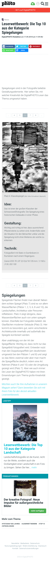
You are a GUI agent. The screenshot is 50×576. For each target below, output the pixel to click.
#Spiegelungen (8, 526)
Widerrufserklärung (30, 546)
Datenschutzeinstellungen (29, 548)
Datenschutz (35, 543)
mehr (34, 467)
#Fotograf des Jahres (11, 524)
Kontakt (15, 548)
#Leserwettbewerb (29, 524)
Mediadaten (24, 543)
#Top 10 (42, 524)
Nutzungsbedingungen (13, 546)
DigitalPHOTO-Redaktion (11, 37)
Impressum (42, 546)
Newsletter (15, 543)
